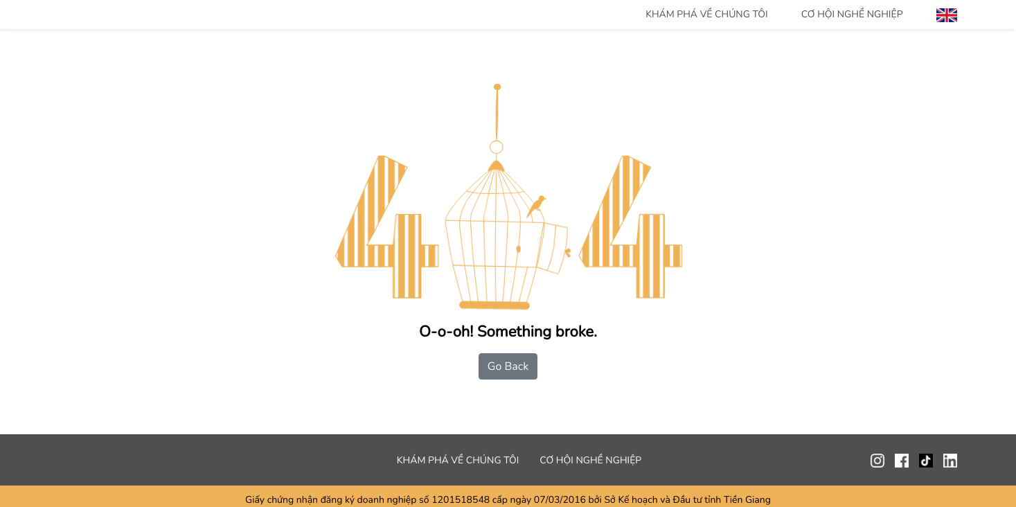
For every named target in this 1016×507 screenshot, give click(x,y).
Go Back (508, 366)
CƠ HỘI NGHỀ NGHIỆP (852, 14)
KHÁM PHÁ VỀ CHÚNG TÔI (706, 14)
